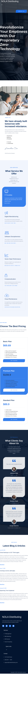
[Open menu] (2, 4)
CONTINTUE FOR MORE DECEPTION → (13, 308)
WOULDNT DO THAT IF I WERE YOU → (13, 266)
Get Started (14, 361)
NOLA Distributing (9, 1)
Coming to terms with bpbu (7, 570)
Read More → (8, 204)
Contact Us (21, 11)
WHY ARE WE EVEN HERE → (11, 244)
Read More (2, 564)
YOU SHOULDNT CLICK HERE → (11, 286)
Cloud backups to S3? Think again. (10, 552)
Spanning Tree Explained (7, 590)
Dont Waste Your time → (11, 224)
